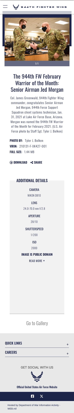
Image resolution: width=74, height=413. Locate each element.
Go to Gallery (37, 322)
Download (18, 162)
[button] (5, 7)
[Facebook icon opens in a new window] (32, 396)
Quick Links (13, 343)
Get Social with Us (37, 367)
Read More (36, 261)
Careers (11, 352)
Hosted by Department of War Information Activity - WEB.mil (34, 407)
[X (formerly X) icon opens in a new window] (41, 396)
